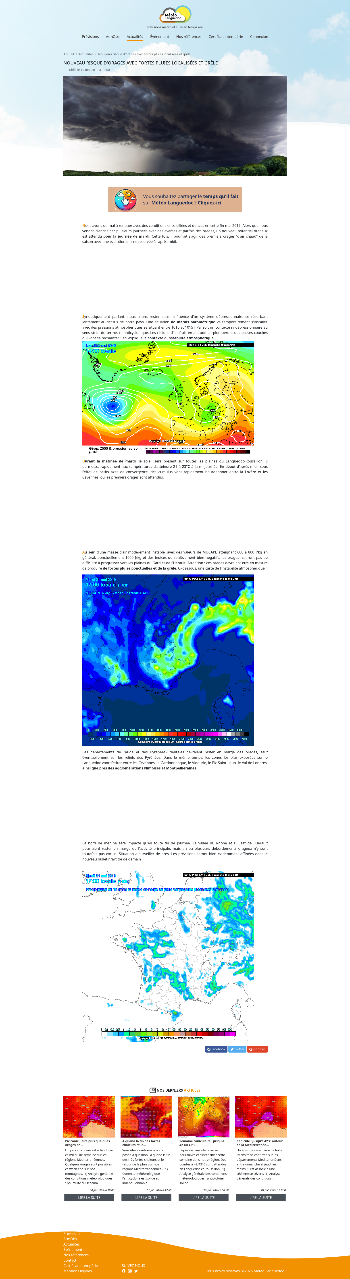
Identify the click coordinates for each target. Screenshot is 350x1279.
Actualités (135, 36)
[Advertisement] (175, 279)
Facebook (216, 1049)
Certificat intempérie (226, 36)
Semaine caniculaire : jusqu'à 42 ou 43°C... (201, 1143)
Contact (69, 1260)
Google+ (257, 1049)
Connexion (259, 36)
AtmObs (113, 36)
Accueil (68, 54)
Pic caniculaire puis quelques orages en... (87, 1143)
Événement (159, 36)
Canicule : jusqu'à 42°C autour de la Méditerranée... (260, 1143)
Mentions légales (77, 1271)
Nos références (189, 36)
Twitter (237, 1049)
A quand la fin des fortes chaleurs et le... (141, 1143)
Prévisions (90, 36)
